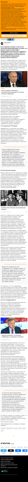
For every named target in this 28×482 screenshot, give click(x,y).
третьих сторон (21, 8)
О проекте (3, 457)
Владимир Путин (10, 428)
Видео (3, 88)
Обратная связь (4, 467)
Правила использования (5, 461)
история (19, 428)
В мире (2, 447)
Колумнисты (3, 428)
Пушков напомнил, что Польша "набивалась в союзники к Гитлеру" (12, 336)
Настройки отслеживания (12, 467)
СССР (2, 430)
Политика (7, 447)
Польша (15, 428)
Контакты (11, 457)
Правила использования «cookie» (7, 463)
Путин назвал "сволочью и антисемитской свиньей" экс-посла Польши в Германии (12, 92)
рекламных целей (22, 16)
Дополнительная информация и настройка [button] (14, 35)
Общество (13, 447)
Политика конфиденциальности (7, 459)
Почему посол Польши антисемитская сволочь (13, 208)
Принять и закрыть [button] (14, 32)
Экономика (20, 447)
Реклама (7, 457)
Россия (24, 428)
